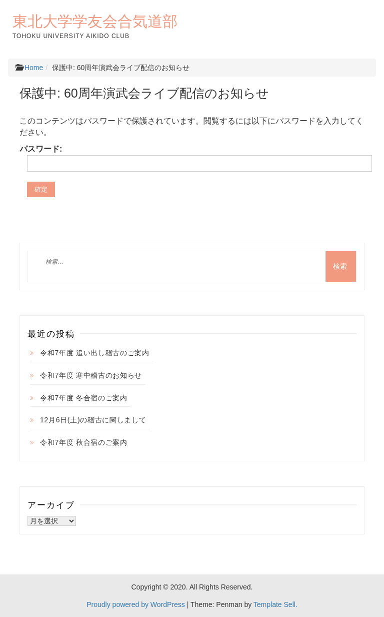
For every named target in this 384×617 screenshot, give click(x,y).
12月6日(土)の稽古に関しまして (93, 420)
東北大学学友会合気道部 (95, 21)
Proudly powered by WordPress (135, 604)
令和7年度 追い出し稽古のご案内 (95, 353)
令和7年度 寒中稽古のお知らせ (91, 375)
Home (33, 68)
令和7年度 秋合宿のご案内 (84, 442)
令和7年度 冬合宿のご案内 (84, 398)
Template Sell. (276, 604)
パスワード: (192, 158)
